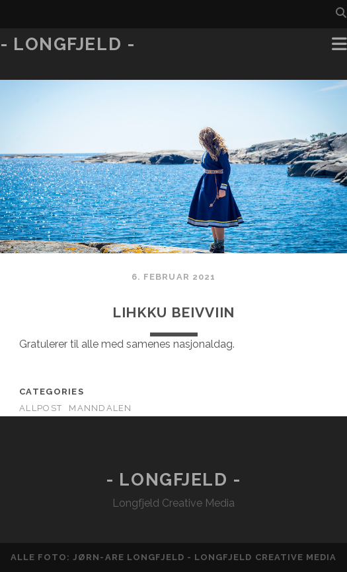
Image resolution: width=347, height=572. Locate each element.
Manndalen (100, 408)
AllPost (40, 408)
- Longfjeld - (67, 44)
